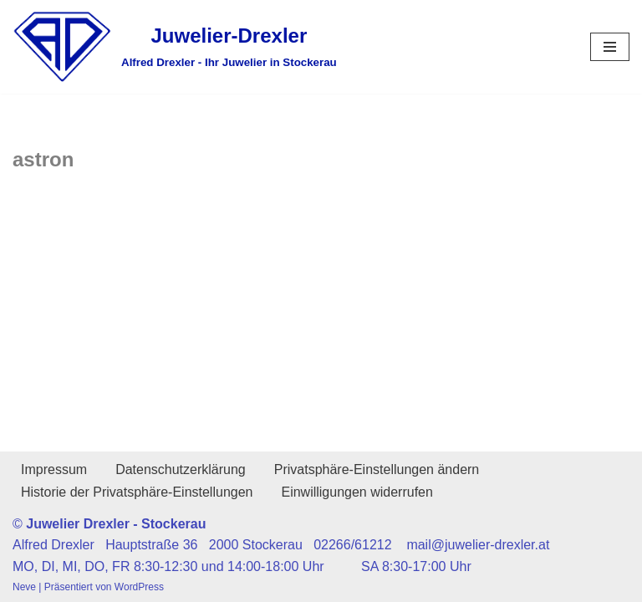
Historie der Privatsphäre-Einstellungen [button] (136, 492)
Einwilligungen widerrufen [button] (356, 492)
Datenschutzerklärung (180, 469)
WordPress (139, 587)
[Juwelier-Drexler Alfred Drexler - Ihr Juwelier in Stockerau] (175, 47)
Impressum (54, 469)
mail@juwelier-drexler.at (477, 545)
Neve (24, 587)
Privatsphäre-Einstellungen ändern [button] (376, 469)
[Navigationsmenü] (609, 47)
